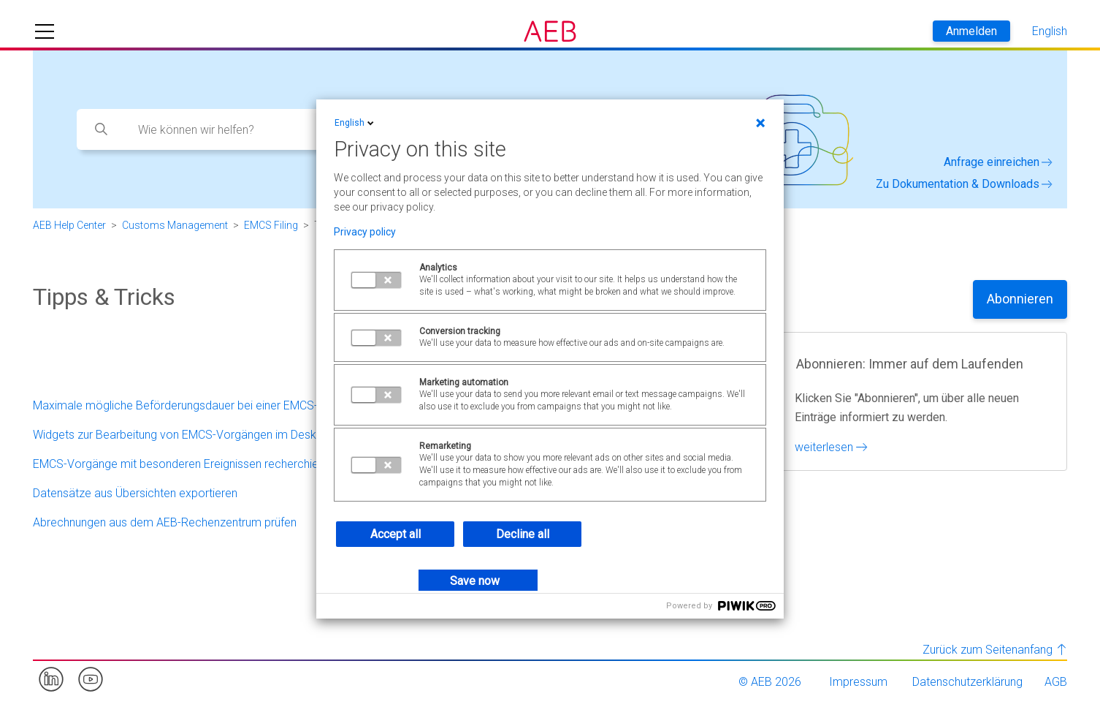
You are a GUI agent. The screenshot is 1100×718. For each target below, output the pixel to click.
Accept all (395, 534)
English (355, 123)
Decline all (522, 534)
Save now (475, 581)
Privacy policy (365, 232)
